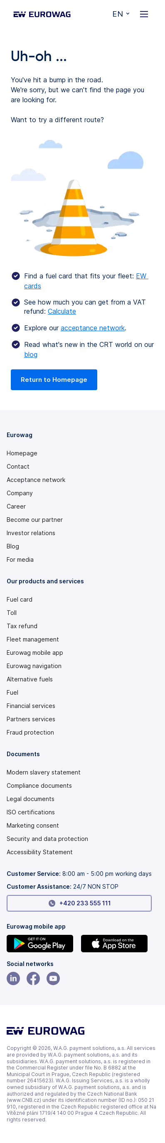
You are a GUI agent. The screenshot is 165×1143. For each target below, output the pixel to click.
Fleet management (33, 639)
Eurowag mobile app (35, 652)
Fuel (12, 692)
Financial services (31, 706)
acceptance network (93, 328)
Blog (13, 546)
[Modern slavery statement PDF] (79, 772)
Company (20, 493)
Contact (18, 466)
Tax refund (22, 626)
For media (20, 559)
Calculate (62, 311)
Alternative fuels (30, 679)
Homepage (22, 453)
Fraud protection (30, 732)
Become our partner (35, 519)
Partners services (31, 719)
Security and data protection (47, 839)
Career (16, 506)
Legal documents (30, 799)
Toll (12, 613)
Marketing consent (33, 825)
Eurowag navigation (34, 666)
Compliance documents (39, 785)
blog (30, 354)
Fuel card (19, 599)
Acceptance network (36, 480)
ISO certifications (31, 812)
